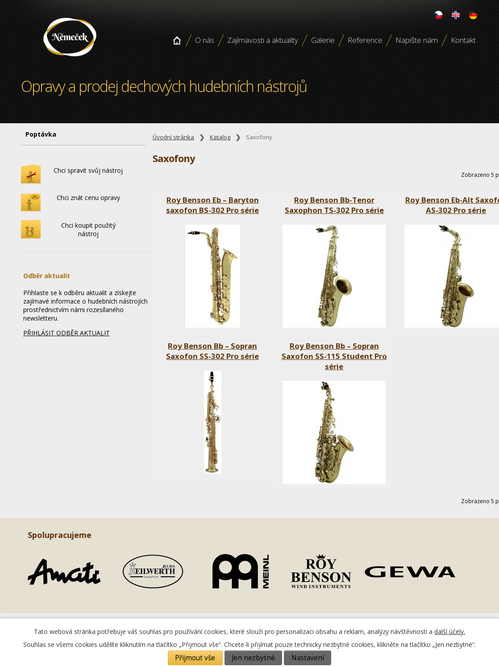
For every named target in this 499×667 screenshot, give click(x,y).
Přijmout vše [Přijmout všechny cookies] (195, 658)
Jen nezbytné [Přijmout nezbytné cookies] (253, 658)
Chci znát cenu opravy (88, 197)
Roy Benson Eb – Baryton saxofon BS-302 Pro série (212, 205)
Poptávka (40, 134)
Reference (365, 40)
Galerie (323, 40)
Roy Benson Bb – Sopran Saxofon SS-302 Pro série (212, 351)
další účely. (449, 631)
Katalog (220, 137)
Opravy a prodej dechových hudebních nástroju (69, 59)
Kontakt (463, 40)
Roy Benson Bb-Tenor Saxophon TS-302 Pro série (334, 205)
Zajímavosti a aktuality (262, 40)
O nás (204, 40)
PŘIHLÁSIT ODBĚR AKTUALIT (66, 333)
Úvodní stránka (177, 40)
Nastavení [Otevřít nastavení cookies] (307, 658)
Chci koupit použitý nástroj (88, 229)
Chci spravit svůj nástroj (88, 170)
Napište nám (416, 40)
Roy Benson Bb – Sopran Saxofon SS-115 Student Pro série (334, 356)
